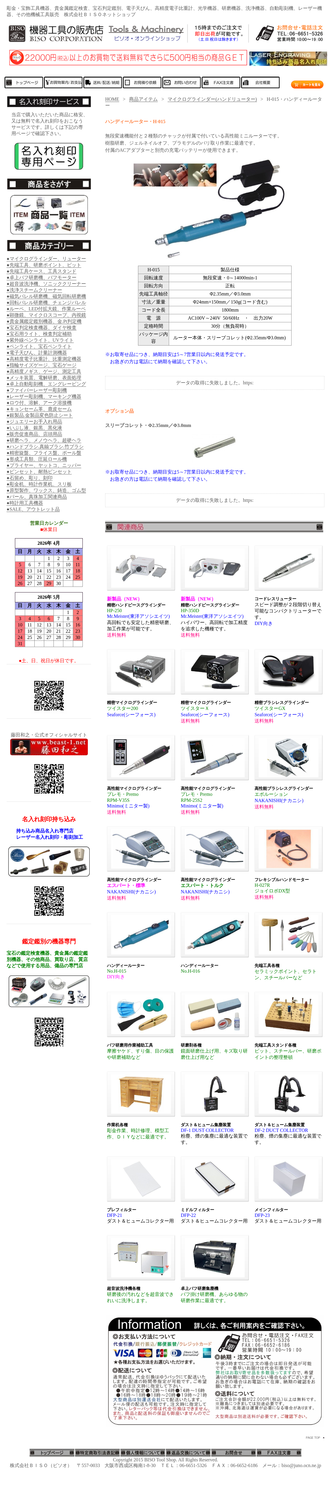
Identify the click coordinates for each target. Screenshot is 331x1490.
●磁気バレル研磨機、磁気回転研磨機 (46, 296)
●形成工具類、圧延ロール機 (37, 459)
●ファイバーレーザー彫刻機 (37, 390)
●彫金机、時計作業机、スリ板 (39, 484)
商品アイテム (143, 99)
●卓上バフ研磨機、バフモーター (41, 277)
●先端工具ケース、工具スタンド (41, 271)
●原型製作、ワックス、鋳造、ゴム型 (46, 490)
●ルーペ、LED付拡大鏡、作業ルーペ (46, 308)
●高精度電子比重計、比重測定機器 (44, 358)
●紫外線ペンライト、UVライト (40, 340)
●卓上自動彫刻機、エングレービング (46, 383)
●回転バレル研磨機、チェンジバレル (46, 302)
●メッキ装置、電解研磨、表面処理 (44, 377)
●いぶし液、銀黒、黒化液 (34, 427)
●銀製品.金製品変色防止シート (40, 415)
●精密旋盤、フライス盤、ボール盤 (44, 452)
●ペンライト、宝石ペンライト (39, 346)
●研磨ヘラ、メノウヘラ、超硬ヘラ (44, 440)
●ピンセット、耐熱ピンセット (39, 471)
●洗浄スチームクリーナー (34, 290)
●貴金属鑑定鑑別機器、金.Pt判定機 (44, 321)
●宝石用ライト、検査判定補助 (39, 333)
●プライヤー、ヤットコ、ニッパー (44, 465)
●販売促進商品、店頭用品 (34, 434)
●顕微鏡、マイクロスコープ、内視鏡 (46, 315)
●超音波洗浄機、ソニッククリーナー (46, 283)
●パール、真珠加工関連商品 (37, 496)
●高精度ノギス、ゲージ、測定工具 (44, 371)
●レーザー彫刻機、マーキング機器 (44, 396)
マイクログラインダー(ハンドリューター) (212, 99)
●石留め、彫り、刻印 (30, 477)
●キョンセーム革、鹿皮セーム (39, 408)
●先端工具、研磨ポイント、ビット (44, 264)
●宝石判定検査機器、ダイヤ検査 (41, 327)
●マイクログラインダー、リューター (46, 258)
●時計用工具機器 (25, 502)
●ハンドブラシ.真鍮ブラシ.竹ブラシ (45, 446)
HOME (112, 99)
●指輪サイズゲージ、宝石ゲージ (41, 365)
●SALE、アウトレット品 (33, 509)
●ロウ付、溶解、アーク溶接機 (39, 402)
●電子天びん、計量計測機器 (37, 352)
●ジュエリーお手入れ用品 (34, 421)
